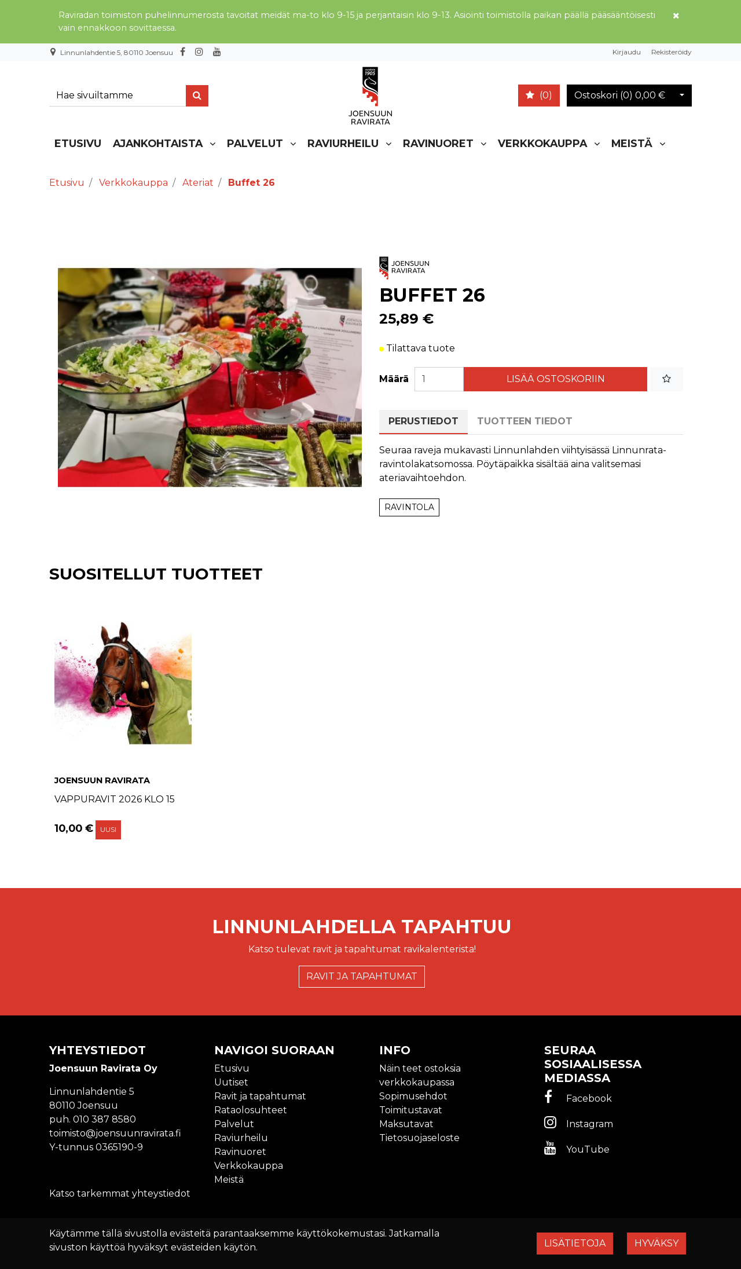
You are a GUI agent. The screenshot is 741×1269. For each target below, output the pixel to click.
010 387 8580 (104, 1119)
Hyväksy (656, 1243)
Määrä (394, 378)
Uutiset (231, 1082)
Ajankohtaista (158, 143)
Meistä (631, 143)
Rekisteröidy (671, 51)
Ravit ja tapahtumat (361, 976)
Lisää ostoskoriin (556, 378)
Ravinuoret (438, 143)
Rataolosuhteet (250, 1110)
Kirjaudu (627, 51)
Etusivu (77, 143)
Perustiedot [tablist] (423, 421)
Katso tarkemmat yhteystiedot (119, 1193)
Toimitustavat (410, 1110)
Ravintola (409, 507)
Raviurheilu (343, 143)
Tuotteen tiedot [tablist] (525, 421)
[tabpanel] (123, 721)
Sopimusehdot (413, 1096)
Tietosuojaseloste (419, 1137)
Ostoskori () (619, 95)
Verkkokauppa (542, 143)
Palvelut (255, 143)
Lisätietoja (575, 1243)
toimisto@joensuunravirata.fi (115, 1133)
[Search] (119, 96)
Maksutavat (406, 1123)
